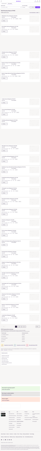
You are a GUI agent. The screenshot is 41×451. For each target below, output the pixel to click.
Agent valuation (19, 413)
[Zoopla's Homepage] (18, 1)
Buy (9, 411)
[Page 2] (18, 327)
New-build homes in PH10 (33, 345)
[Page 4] (23, 327)
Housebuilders (19, 425)
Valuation (35, 1)
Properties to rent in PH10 (21, 345)
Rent (33, 411)
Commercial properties (12, 415)
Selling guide (19, 419)
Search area (3, 5)
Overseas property (12, 417)
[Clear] (21, 7)
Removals (26, 415)
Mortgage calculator (28, 419)
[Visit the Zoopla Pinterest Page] (11, 439)
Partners (26, 411)
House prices (19, 417)
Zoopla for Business (20, 421)
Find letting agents (35, 419)
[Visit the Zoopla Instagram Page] (7, 439)
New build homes (11, 413)
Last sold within (24, 5)
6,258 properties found (5, 12)
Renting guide (34, 421)
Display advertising (19, 436)
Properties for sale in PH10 (8, 345)
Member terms (6, 436)
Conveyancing (27, 413)
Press (23, 436)
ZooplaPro (18, 427)
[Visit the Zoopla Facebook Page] (1, 439)
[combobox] (11, 6)
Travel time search (11, 419)
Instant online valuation (5, 361)
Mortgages (10, 423)
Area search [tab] (10, 3)
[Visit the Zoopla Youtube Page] (9, 439)
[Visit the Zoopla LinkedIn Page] (5, 439)
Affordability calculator (12, 421)
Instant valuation (19, 415)
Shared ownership (11, 427)
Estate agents (19, 423)
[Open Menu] (1, 1)
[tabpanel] (20, 7)
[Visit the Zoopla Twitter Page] (3, 439)
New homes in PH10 (4, 358)
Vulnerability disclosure (29, 436)
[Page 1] (16, 327)
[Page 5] (25, 327)
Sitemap (2, 436)
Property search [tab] (4, 3)
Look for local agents (5, 400)
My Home (38, 1)
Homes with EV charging (28, 417)
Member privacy (12, 436)
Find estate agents (12, 425)
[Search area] (11, 7)
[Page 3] (20, 327)
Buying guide (11, 429)
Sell (17, 411)
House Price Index (4, 364)
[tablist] (7, 3)
